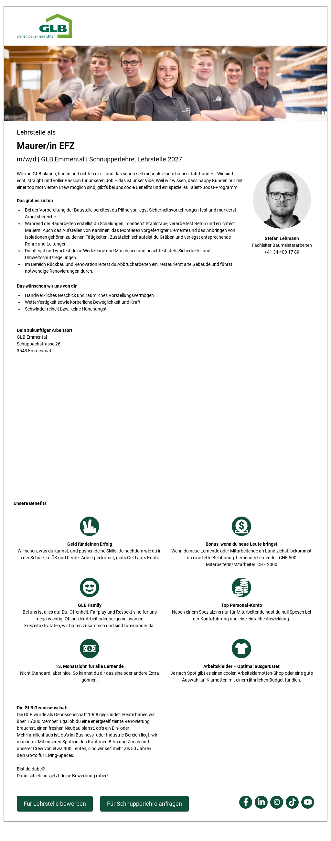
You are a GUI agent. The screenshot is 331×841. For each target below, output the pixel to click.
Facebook (245, 802)
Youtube (307, 802)
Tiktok (292, 802)
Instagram (276, 802)
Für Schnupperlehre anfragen (144, 803)
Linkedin (261, 802)
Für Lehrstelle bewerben (55, 803)
